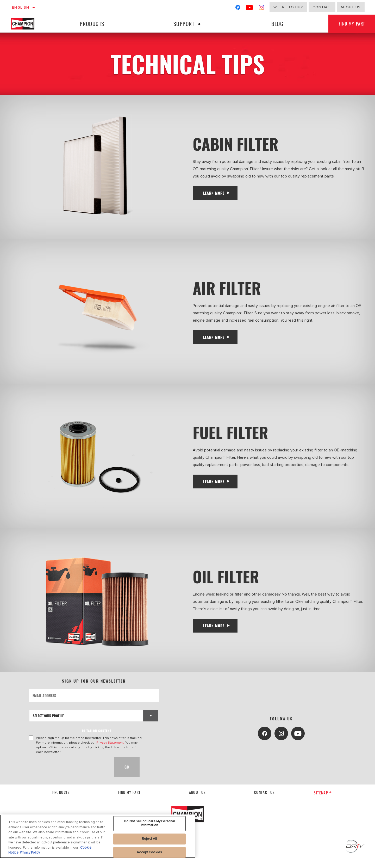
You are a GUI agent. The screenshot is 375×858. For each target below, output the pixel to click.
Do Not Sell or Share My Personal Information (149, 824)
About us (197, 792)
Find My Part (129, 792)
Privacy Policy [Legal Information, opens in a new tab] (30, 854)
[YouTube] (249, 8)
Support (184, 24)
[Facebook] (238, 8)
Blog (277, 24)
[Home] (27, 23)
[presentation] (68, 767)
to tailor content (96, 730)
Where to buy (288, 7)
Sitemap (323, 792)
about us (351, 7)
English (20, 7)
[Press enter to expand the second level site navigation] (199, 24)
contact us (264, 792)
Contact (322, 7)
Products (92, 24)
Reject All (149, 840)
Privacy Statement (110, 742)
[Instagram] (261, 8)
